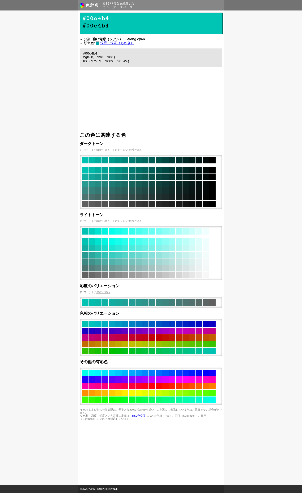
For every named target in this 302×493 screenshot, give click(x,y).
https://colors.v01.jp (107, 489)
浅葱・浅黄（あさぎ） (117, 43)
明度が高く (103, 221)
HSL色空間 (139, 415)
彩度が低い (135, 149)
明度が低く (103, 149)
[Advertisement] (151, 99)
